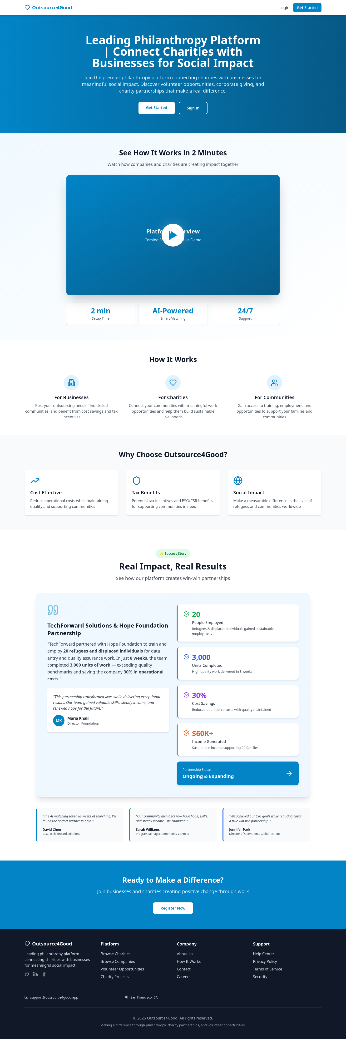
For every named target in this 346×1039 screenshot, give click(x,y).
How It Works (189, 961)
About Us (185, 953)
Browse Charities (116, 953)
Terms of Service (267, 969)
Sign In (193, 108)
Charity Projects (115, 976)
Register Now (173, 908)
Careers (184, 976)
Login (284, 7)
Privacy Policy (265, 961)
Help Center (263, 953)
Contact (184, 969)
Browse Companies (118, 961)
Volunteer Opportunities (122, 969)
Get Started (307, 7)
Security (260, 976)
